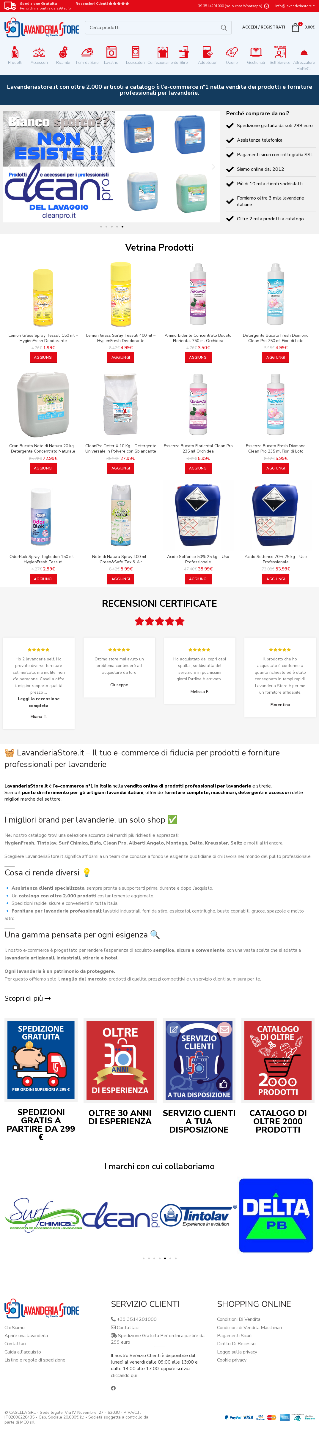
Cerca (223, 27)
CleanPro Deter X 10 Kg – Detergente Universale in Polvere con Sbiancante (120, 448)
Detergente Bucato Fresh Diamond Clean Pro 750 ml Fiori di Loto (276, 338)
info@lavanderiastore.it (295, 6)
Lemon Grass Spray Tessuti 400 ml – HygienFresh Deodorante (120, 338)
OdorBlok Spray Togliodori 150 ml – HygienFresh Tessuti (43, 559)
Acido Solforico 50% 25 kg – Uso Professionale (198, 559)
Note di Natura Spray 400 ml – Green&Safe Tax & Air (121, 559)
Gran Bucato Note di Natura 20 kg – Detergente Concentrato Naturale (43, 448)
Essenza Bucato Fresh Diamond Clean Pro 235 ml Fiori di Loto (276, 448)
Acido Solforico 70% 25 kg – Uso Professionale (276, 559)
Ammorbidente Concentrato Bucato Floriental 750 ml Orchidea (198, 338)
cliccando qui (124, 1375)
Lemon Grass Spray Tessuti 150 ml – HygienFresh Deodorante (43, 338)
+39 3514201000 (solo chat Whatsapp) (229, 6)
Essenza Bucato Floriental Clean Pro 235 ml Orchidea (198, 448)
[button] (9, 166)
